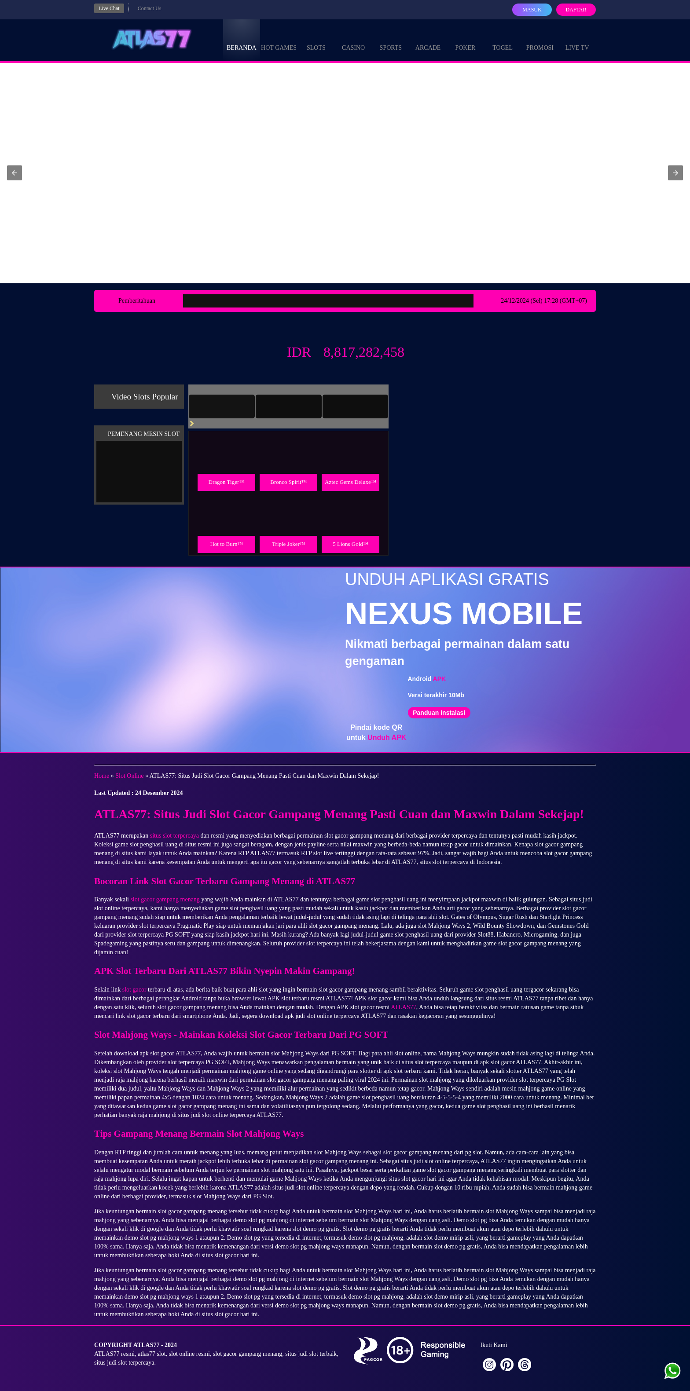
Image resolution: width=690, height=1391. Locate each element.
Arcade (428, 39)
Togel (502, 39)
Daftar (575, 10)
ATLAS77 (403, 1007)
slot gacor (134, 989)
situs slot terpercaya (174, 835)
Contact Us (149, 8)
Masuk (531, 10)
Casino (353, 39)
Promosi (540, 39)
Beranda (242, 39)
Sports (391, 39)
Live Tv (577, 39)
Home (101, 775)
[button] (14, 172)
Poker (465, 39)
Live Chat (109, 8)
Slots (316, 39)
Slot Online (129, 775)
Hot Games (279, 39)
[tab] (222, 406)
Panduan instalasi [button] (439, 712)
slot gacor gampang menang (164, 899)
